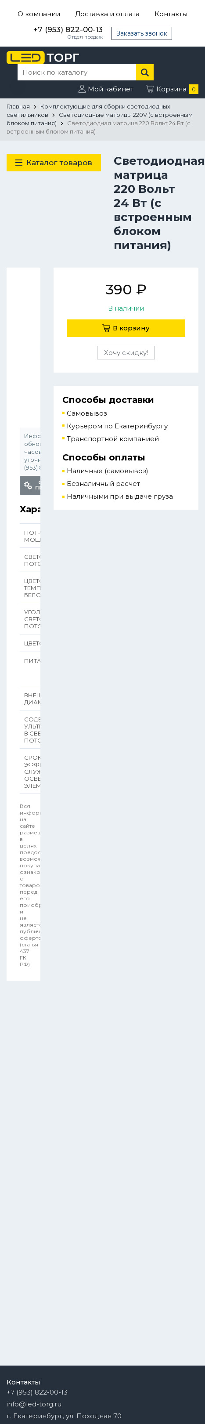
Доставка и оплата (107, 14)
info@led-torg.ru (34, 1404)
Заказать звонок (141, 33)
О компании (39, 14)
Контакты (171, 14)
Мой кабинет (110, 89)
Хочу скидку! (126, 352)
